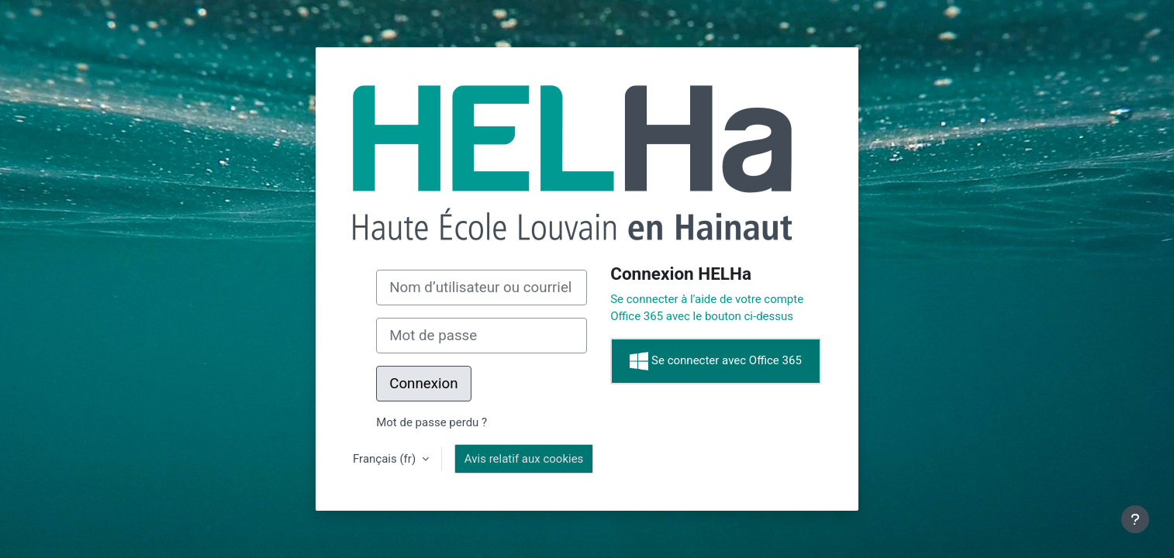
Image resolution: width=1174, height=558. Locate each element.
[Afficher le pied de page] (1135, 519)
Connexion (423, 383)
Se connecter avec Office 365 (715, 361)
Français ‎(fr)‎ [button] (386, 459)
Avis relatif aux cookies (524, 459)
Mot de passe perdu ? (431, 422)
